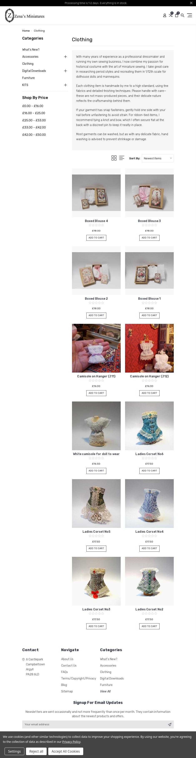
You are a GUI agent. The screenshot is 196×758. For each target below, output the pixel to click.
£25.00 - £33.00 (34, 120)
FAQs (64, 672)
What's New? (31, 49)
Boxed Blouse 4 (96, 221)
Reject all (36, 751)
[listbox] (158, 158)
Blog (64, 685)
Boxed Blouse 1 (149, 298)
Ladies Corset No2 (149, 609)
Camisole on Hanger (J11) (96, 376)
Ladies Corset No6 (149, 454)
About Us (67, 659)
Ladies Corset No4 (149, 532)
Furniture (28, 78)
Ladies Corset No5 (96, 532)
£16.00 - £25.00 (33, 113)
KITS (25, 85)
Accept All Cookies (66, 751)
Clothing (27, 64)
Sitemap (67, 691)
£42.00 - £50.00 (34, 135)
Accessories (30, 57)
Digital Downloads (34, 71)
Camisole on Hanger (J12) (149, 376)
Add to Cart (96, 238)
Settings (14, 751)
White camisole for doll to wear (96, 454)
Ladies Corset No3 (96, 609)
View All (105, 691)
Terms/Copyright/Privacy (78, 678)
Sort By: (134, 158)
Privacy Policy (71, 742)
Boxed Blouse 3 (149, 221)
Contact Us (69, 665)
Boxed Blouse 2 (96, 298)
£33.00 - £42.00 (34, 127)
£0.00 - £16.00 (32, 106)
